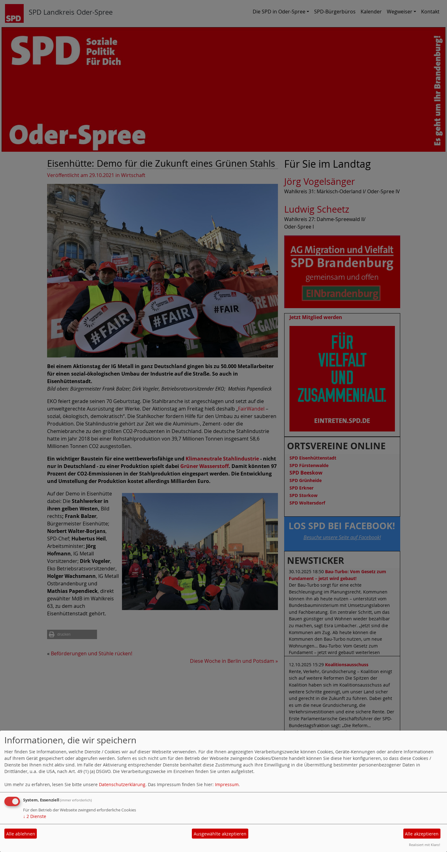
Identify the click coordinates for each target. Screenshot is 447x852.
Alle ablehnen (20, 834)
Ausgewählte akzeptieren (220, 834)
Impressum (227, 784)
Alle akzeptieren (422, 834)
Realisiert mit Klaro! (424, 844)
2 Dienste (34, 816)
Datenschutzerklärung (122, 784)
